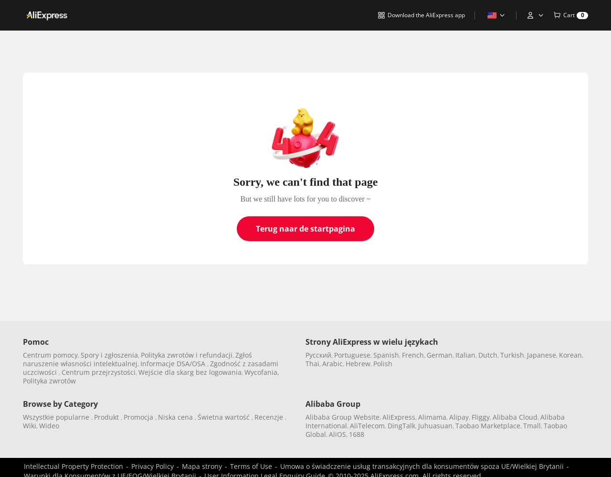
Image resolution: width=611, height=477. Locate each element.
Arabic (332, 363)
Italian (465, 355)
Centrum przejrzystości (99, 372)
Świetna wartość (225, 417)
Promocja (139, 417)
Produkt (107, 417)
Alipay (459, 417)
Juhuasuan (435, 425)
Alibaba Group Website (342, 417)
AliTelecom (367, 425)
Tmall (532, 425)
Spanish (386, 355)
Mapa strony (202, 466)
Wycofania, (261, 372)
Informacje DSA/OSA (173, 363)
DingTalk (401, 425)
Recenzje (269, 417)
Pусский (318, 355)
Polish (382, 363)
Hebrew (358, 363)
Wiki (29, 425)
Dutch (487, 355)
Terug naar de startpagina (305, 228)
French (413, 355)
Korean (570, 355)
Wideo (49, 425)
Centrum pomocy (50, 355)
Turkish (512, 355)
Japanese (541, 355)
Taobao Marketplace (487, 425)
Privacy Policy (152, 466)
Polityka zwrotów (49, 380)
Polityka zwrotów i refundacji (186, 355)
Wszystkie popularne (57, 417)
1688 (356, 434)
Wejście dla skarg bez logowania (190, 372)
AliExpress (398, 417)
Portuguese (352, 355)
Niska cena (176, 417)
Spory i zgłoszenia (109, 355)
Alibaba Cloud (515, 417)
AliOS (337, 434)
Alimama (432, 417)
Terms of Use (251, 466)
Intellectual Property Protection (73, 466)
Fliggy (481, 417)
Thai (312, 363)
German (440, 355)
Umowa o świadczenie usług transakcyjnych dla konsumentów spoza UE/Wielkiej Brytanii (422, 466)
